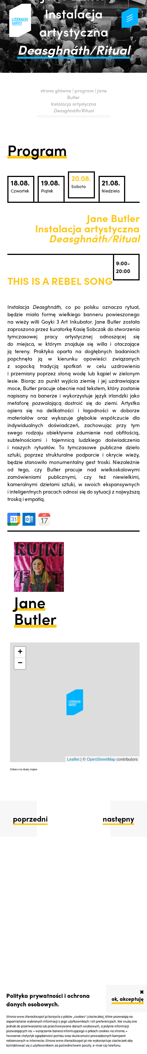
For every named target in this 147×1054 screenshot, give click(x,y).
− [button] (20, 663)
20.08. (81, 181)
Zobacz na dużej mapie (23, 769)
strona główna (56, 90)
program (85, 90)
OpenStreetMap (101, 759)
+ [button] (20, 652)
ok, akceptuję (128, 998)
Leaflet (73, 759)
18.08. (20, 185)
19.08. (50, 185)
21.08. (111, 185)
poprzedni (30, 818)
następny (118, 818)
